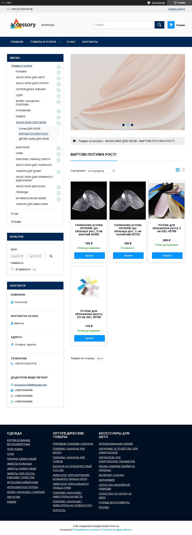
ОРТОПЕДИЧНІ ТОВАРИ (30, 89)
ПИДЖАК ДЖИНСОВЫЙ (21, 458)
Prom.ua (114, 526)
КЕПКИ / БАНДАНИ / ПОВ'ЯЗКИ (28, 103)
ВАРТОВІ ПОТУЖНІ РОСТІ (33, 133)
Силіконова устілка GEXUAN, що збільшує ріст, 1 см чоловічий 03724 (127, 229)
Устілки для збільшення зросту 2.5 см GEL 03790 (88, 314)
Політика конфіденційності (117, 529)
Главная (17, 41)
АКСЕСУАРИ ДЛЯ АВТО (30, 77)
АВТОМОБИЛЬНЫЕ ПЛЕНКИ (116, 443)
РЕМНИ (11, 501)
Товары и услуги (43, 41)
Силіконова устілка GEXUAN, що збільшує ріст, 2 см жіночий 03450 (88, 229)
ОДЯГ (19, 95)
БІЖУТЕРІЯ (22, 147)
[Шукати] (159, 25)
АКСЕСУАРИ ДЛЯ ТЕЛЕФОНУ (34, 165)
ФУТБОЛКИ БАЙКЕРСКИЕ (22, 482)
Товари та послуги (90, 141)
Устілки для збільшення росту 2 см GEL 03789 (166, 228)
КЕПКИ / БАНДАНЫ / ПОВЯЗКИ (26, 492)
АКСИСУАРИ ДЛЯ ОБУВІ (121, 141)
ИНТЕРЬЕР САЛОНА (111, 475)
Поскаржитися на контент (87, 529)
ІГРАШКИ (21, 71)
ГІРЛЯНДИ (22, 192)
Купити (89, 255)
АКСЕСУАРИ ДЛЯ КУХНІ (30, 186)
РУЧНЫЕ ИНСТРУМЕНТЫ (114, 502)
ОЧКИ (19, 153)
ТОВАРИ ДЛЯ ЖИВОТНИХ (32, 204)
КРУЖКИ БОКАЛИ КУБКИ (31, 198)
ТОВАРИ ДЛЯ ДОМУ (28, 171)
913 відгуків (158, 2)
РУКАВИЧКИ (23, 110)
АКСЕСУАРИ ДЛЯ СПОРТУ (32, 83)
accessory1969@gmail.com (30, 384)
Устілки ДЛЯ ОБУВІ (29, 128)
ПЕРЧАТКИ (13, 496)
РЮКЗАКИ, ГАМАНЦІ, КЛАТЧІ (33, 159)
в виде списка (183, 171)
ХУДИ (10, 453)
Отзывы (16, 221)
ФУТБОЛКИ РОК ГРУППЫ (22, 487)
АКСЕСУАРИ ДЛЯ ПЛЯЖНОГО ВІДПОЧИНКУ (34, 178)
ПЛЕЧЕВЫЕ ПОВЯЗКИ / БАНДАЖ (73, 443)
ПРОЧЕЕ (104, 507)
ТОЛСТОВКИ (15, 449)
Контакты (90, 41)
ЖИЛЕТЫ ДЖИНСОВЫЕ (21, 468)
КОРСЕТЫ (59, 510)
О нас (71, 41)
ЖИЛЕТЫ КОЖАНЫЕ (19, 463)
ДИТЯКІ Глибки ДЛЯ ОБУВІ (34, 139)
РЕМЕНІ (20, 116)
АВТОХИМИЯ (107, 479)
